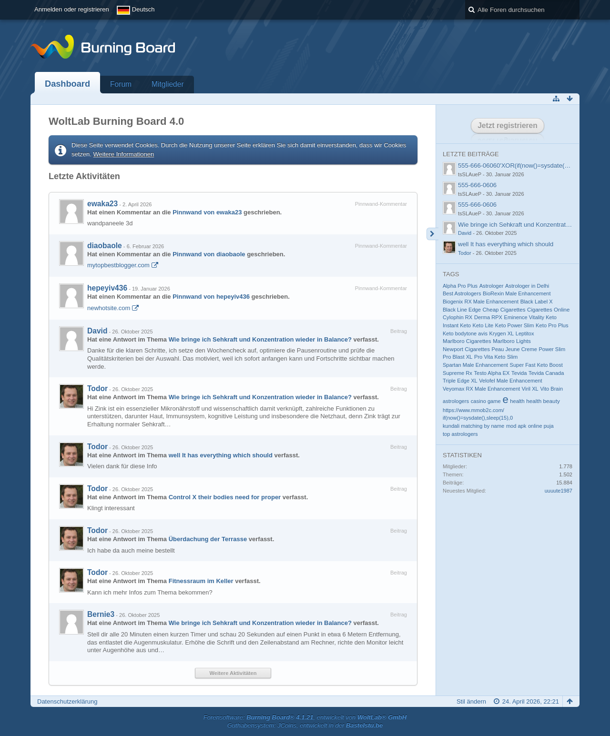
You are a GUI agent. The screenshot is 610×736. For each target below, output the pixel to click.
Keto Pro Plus (552, 325)
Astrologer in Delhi (527, 286)
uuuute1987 (558, 491)
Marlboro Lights (512, 341)
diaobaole (104, 246)
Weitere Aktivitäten (233, 673)
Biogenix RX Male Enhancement (480, 301)
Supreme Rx (457, 373)
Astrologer (491, 286)
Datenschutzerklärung (67, 701)
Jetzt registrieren (508, 125)
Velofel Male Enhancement (510, 380)
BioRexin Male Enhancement (516, 293)
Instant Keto (457, 325)
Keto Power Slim (514, 325)
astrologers (456, 401)
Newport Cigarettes (466, 349)
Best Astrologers (462, 293)
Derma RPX (488, 317)
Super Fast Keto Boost (536, 365)
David (97, 331)
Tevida (519, 373)
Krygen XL (501, 333)
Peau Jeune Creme (514, 349)
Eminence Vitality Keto (530, 317)
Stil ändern (471, 701)
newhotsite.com (108, 308)
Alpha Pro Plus (460, 286)
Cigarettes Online (548, 310)
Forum (121, 84)
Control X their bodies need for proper (225, 497)
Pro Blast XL (457, 357)
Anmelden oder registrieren (71, 9)
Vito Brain (551, 389)
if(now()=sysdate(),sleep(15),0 (478, 418)
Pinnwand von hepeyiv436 (211, 296)
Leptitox (525, 333)
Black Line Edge (462, 310)
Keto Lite (483, 325)
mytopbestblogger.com (118, 265)
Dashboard (67, 84)
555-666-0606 (477, 185)
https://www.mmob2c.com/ (473, 410)
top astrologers (460, 434)
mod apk (516, 426)
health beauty (543, 401)
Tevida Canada (546, 373)
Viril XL (530, 389)
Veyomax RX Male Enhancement (481, 389)
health (517, 401)
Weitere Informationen (123, 154)
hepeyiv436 (107, 288)
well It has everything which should (221, 455)
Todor (97, 388)
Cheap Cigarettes (503, 310)
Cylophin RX (457, 317)
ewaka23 (102, 204)
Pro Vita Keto (489, 357)
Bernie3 (100, 614)
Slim (512, 357)
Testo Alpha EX (491, 373)
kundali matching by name (473, 426)
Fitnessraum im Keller (201, 581)
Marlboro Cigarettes (467, 341)
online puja (541, 426)
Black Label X (536, 301)
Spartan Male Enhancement (475, 365)
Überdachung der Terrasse (208, 539)
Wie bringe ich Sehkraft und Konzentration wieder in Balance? (260, 339)
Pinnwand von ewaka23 (207, 212)
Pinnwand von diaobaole (209, 254)
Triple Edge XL (460, 380)
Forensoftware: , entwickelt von (305, 717)
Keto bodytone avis (465, 333)
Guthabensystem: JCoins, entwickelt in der (305, 725)
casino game (486, 401)
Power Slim (552, 349)
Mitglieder (168, 84)
